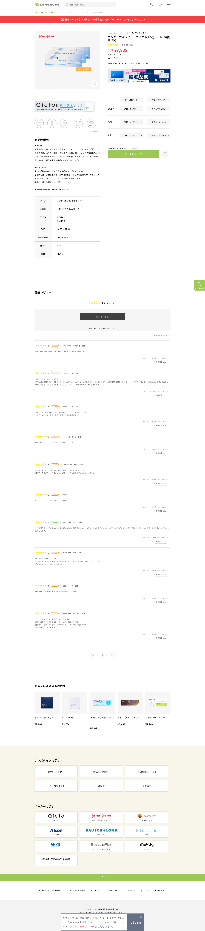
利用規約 (56, 890)
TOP (36, 12)
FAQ (147, 890)
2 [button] (70, 92)
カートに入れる (133, 154)
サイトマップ (96, 890)
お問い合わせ (114, 890)
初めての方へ (161, 890)
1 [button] (64, 92)
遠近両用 (146, 786)
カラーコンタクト (56, 786)
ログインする (102, 316)
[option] (67, 56)
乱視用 (101, 786)
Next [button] (102, 55)
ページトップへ (102, 878)
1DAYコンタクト (56, 771)
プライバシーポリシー (75, 890)
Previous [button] (32, 55)
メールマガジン (132, 890)
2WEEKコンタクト (101, 771)
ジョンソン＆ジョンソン (49, 12)
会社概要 (42, 890)
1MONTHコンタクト (146, 771)
